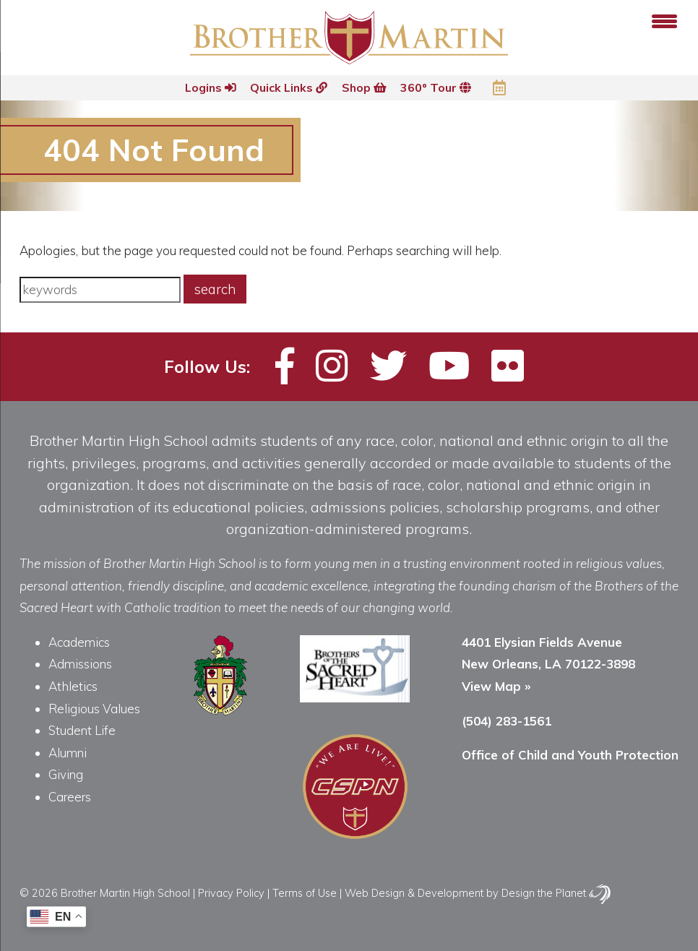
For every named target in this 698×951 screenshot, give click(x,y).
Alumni (67, 752)
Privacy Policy (231, 893)
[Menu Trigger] (664, 20)
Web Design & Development (414, 893)
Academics (79, 642)
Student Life (82, 730)
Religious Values (94, 708)
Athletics (73, 686)
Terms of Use (304, 893)
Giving (65, 774)
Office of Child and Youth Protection (570, 754)
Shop (364, 87)
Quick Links (288, 87)
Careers (69, 796)
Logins (209, 87)
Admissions (80, 663)
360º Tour (437, 87)
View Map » (496, 686)
